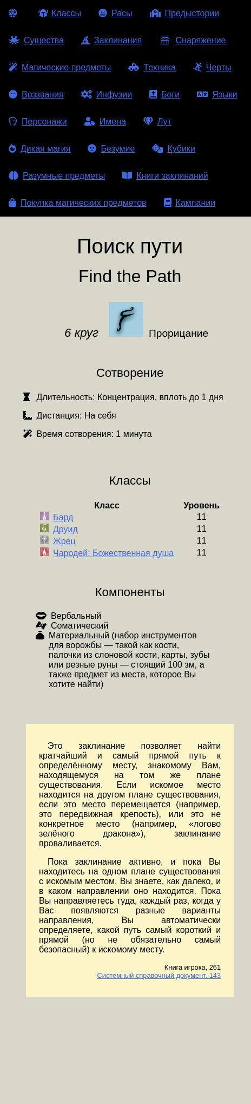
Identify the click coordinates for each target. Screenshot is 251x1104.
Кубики (173, 148)
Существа (36, 40)
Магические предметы (60, 67)
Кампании (190, 202)
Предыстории (185, 13)
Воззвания (36, 94)
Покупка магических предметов (78, 202)
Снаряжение (192, 40)
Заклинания (111, 40)
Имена (105, 121)
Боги (164, 94)
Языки (217, 94)
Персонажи (38, 121)
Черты (212, 67)
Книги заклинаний (165, 175)
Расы (115, 13)
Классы (59, 13)
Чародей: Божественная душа (113, 553)
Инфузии (107, 94)
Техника (151, 67)
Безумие (111, 148)
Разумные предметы (57, 175)
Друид (65, 529)
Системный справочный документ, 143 (159, 975)
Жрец (64, 541)
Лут (157, 121)
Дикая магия (39, 148)
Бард (63, 517)
